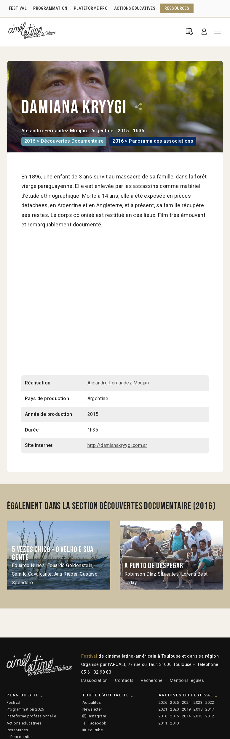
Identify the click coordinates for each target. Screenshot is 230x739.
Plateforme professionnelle (31, 716)
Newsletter (92, 709)
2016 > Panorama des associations (152, 141)
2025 (174, 702)
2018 (198, 709)
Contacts (124, 680)
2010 (174, 723)
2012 (209, 716)
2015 (174, 716)
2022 (209, 702)
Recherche (152, 680)
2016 (163, 716)
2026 (163, 702)
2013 (198, 716)
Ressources (17, 730)
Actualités (91, 702)
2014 (186, 716)
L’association (94, 680)
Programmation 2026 (25, 709)
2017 (209, 709)
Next (214, 555)
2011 (163, 723)
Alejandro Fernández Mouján (54, 130)
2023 (198, 702)
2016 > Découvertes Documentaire (63, 141)
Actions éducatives (24, 723)
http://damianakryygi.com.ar (117, 445)
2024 (186, 702)
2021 (163, 709)
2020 (174, 709)
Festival (13, 702)
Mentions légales (187, 680)
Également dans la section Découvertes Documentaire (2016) (111, 506)
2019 (186, 709)
